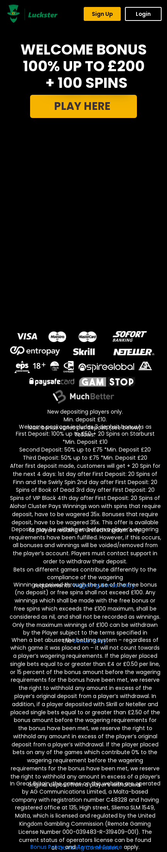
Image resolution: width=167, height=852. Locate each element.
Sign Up (102, 14)
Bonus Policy (47, 847)
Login (143, 14)
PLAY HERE (83, 106)
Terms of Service (99, 847)
